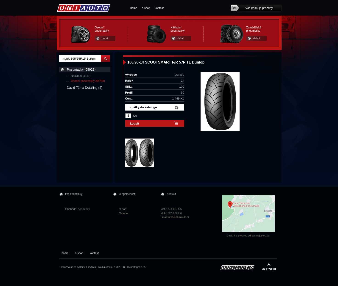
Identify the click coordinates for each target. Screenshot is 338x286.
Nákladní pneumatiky (177, 29)
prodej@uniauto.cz (179, 217)
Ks (135, 116)
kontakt (159, 8)
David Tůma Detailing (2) (84, 87)
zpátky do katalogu (143, 107)
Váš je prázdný (259, 8)
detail (105, 38)
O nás (122, 209)
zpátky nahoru (269, 267)
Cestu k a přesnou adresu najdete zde (248, 235)
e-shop (146, 8)
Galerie (123, 213)
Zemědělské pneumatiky (253, 29)
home (133, 8)
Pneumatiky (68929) (81, 69)
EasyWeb (91, 267)
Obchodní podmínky (77, 209)
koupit (134, 123)
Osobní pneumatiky (102, 29)
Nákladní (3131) (80, 76)
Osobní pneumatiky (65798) (88, 81)
